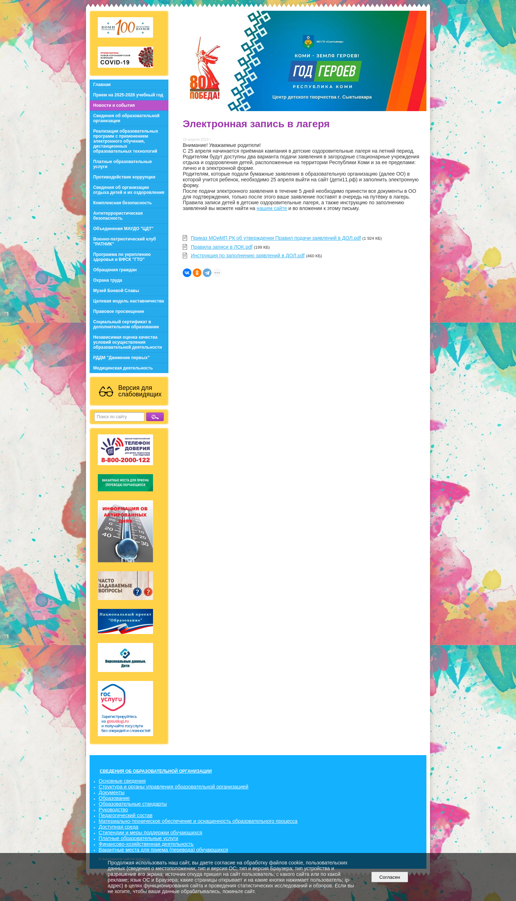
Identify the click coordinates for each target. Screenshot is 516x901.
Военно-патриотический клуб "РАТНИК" (124, 242)
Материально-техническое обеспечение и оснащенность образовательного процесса (198, 821)
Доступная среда (118, 827)
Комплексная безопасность (122, 202)
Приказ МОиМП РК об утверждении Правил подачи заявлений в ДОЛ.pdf (276, 238)
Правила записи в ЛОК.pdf (221, 247)
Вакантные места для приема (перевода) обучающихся (163, 850)
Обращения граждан (115, 269)
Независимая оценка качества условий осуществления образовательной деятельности (127, 342)
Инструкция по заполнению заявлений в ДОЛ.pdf (248, 255)
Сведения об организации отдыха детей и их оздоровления (128, 190)
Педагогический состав (125, 815)
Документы (111, 792)
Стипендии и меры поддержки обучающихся (150, 832)
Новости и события (114, 105)
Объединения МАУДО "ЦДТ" (123, 228)
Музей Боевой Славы (116, 290)
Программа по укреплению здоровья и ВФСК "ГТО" (122, 257)
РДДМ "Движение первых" (121, 357)
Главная (102, 84)
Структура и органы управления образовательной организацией (173, 787)
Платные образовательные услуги (122, 164)
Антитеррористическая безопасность (118, 216)
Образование (114, 798)
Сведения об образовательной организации (126, 118)
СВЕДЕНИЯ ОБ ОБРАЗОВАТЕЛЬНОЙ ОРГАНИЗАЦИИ (156, 771)
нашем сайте (272, 208)
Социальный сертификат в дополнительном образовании (126, 324)
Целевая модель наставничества (128, 301)
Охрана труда (107, 280)
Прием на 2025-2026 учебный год (128, 94)
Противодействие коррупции (124, 177)
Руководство (113, 809)
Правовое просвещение (118, 311)
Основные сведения (122, 781)
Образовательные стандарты (133, 804)
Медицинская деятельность (123, 368)
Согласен (390, 877)
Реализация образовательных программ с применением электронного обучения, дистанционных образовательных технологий (125, 141)
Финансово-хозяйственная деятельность (146, 844)
